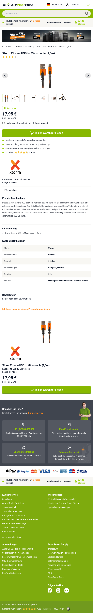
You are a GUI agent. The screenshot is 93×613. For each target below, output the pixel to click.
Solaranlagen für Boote (12, 565)
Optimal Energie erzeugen (59, 507)
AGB (50, 573)
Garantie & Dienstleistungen (14, 523)
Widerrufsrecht (54, 569)
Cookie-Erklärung (55, 557)
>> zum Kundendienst (11, 537)
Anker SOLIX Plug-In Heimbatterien (17, 549)
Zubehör (28, 46)
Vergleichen (11, 190)
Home (18, 46)
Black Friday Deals (56, 577)
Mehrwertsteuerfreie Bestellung (62, 553)
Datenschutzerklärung (58, 561)
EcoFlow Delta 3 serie (11, 573)
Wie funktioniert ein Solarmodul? (62, 499)
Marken (67, 22)
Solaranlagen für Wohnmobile (15, 553)
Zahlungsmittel (9, 507)
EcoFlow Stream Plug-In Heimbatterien (19, 557)
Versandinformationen (12, 511)
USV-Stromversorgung (12, 561)
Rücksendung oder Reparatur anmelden (20, 519)
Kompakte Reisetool (11, 569)
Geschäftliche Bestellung (13, 503)
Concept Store (8, 531)
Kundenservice (54, 22)
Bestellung (7, 499)
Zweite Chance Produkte (13, 527)
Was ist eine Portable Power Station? (64, 503)
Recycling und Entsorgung (59, 565)
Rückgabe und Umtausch (13, 515)
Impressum (53, 549)
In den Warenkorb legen (46, 133)
